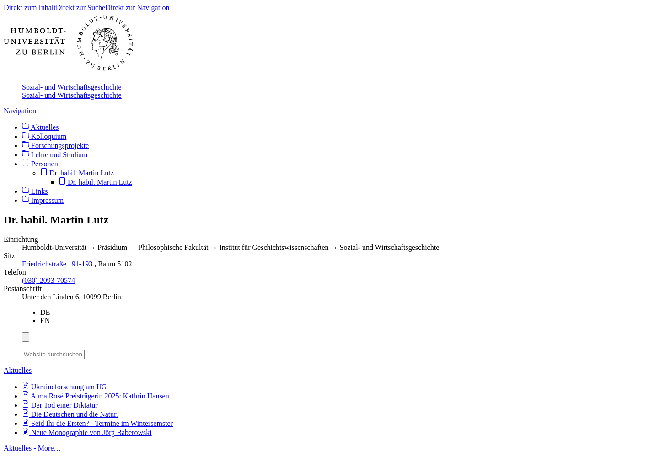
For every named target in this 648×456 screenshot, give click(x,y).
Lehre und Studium (55, 155)
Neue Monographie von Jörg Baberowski (87, 432)
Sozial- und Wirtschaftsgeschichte (72, 87)
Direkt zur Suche (80, 7)
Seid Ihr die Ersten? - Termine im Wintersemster (97, 423)
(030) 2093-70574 (48, 280)
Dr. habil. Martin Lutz (77, 173)
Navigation (20, 111)
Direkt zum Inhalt (30, 7)
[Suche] (90, 352)
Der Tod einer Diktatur (60, 405)
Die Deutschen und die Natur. (70, 414)
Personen (40, 164)
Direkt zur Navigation (137, 7)
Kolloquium (44, 136)
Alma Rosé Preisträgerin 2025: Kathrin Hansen (95, 396)
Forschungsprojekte (55, 145)
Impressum (43, 200)
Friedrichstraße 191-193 (57, 264)
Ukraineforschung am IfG (64, 387)
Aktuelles (40, 127)
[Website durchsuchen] (53, 354)
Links (35, 191)
